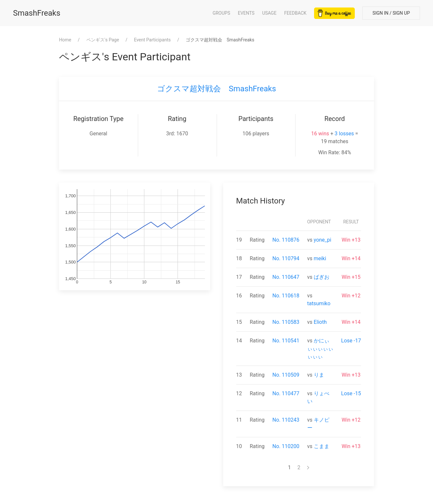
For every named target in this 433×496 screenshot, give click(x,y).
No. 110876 (285, 240)
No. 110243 (285, 420)
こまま (321, 446)
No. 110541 (285, 341)
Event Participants (152, 39)
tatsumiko (318, 303)
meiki (320, 258)
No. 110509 (285, 375)
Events (246, 13)
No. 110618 (285, 296)
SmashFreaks (36, 13)
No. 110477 (285, 393)
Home (65, 39)
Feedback (295, 13)
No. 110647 (285, 277)
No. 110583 (285, 322)
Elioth (320, 322)
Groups (221, 13)
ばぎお (321, 277)
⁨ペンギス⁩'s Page (102, 39)
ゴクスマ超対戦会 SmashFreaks (216, 88)
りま (319, 375)
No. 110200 (285, 446)
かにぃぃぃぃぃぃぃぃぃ (320, 348)
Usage (269, 13)
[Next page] (308, 467)
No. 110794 (285, 258)
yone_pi (322, 240)
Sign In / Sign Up (391, 13)
